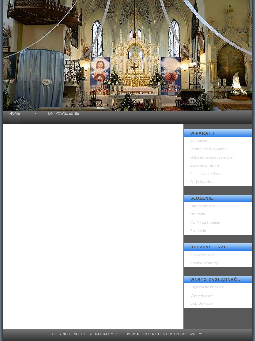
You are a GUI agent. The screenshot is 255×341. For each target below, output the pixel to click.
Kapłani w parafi (202, 255)
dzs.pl (156, 334)
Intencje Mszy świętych (208, 149)
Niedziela (197, 214)
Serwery (193, 334)
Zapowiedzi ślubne (205, 165)
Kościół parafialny (204, 263)
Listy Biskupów (202, 303)
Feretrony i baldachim (207, 174)
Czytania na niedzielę (207, 287)
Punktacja (198, 230)
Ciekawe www (201, 295)
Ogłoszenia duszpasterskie (211, 157)
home (14, 113)
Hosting (173, 334)
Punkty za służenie (205, 222)
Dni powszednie (202, 206)
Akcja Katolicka (202, 182)
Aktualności (199, 141)
